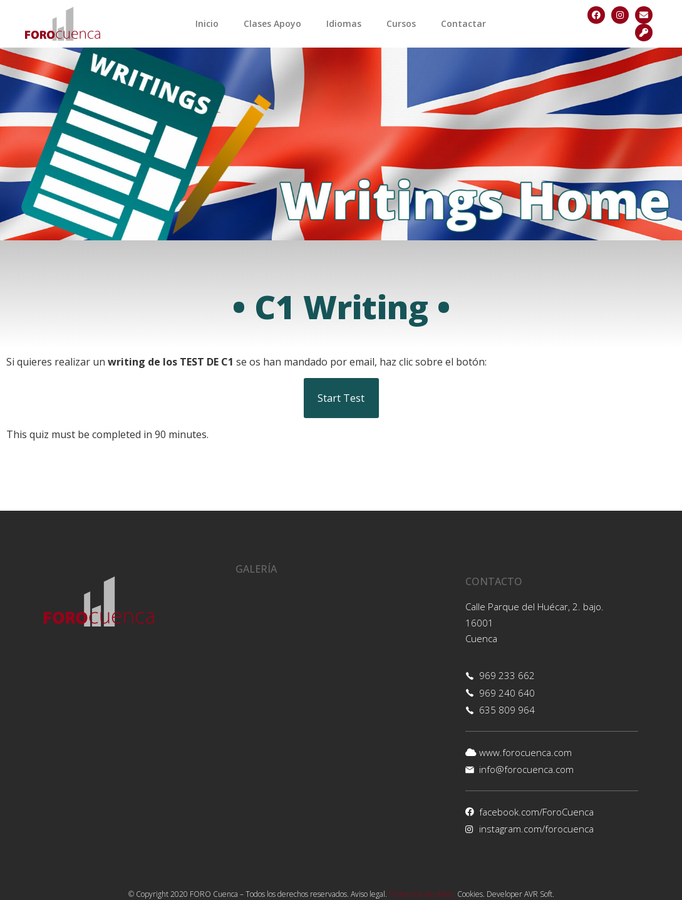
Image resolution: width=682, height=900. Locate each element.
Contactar (463, 23)
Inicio (207, 23)
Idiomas (343, 23)
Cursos (401, 23)
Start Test (341, 398)
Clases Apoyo (272, 23)
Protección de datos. (422, 894)
